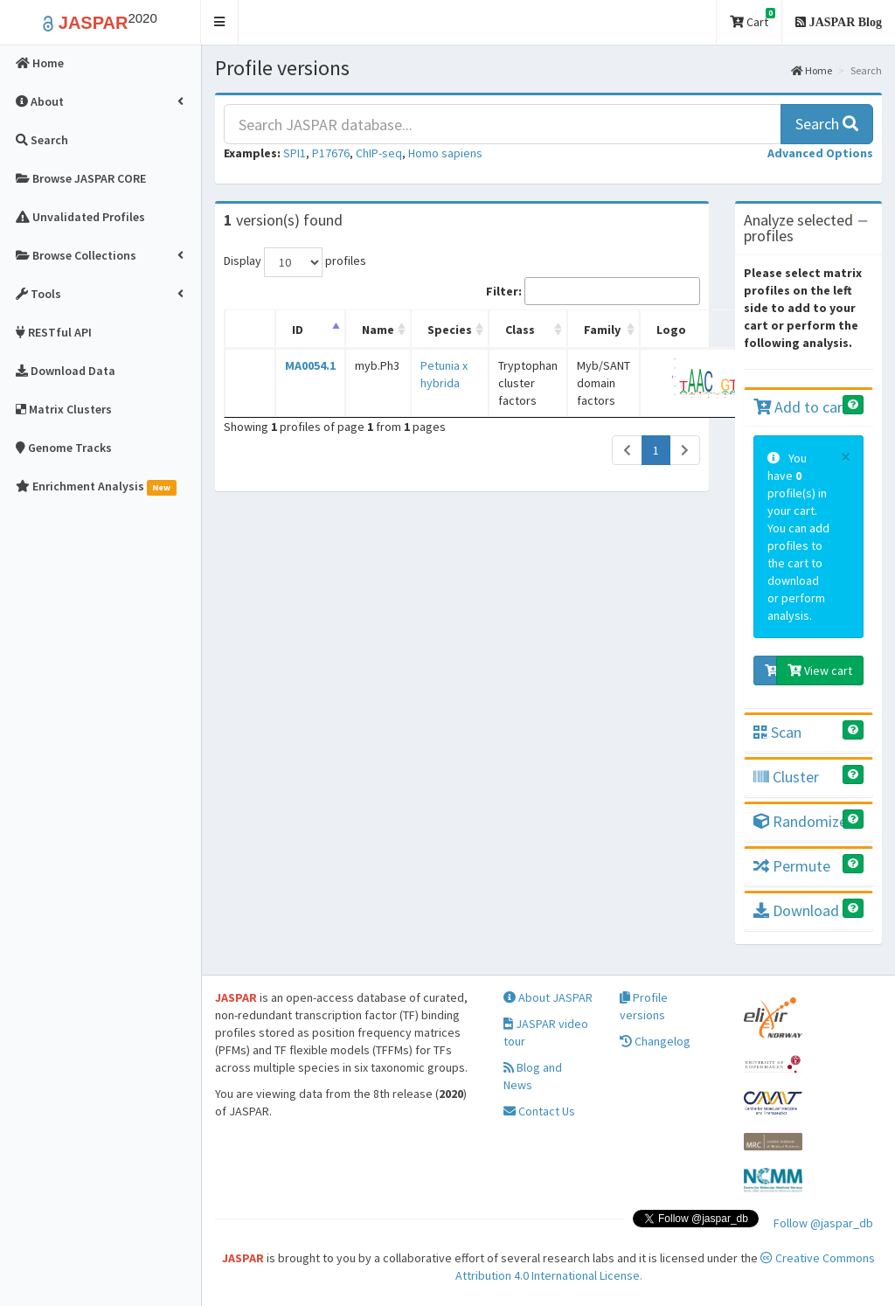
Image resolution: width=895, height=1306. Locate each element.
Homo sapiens (445, 153)
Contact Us (539, 1111)
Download (796, 910)
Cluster (786, 777)
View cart (819, 670)
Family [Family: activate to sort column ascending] (602, 329)
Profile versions (644, 1006)
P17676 (331, 153)
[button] (220, 22)
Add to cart (801, 407)
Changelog (655, 1041)
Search (826, 124)
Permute (791, 866)
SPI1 (294, 153)
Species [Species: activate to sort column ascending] (449, 329)
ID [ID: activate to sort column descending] (297, 329)
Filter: (593, 291)
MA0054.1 (310, 365)
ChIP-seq (379, 153)
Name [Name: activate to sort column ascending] (378, 329)
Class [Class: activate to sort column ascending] (520, 329)
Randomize (800, 821)
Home (811, 70)
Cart (752, 19)
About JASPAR (548, 997)
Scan (777, 732)
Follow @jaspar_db (823, 1223)
